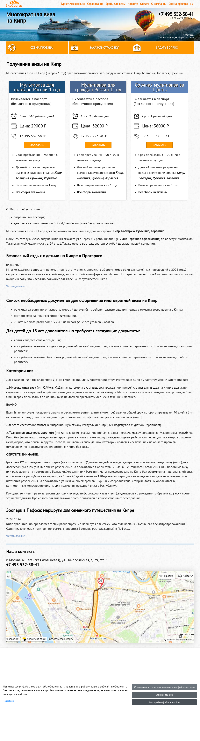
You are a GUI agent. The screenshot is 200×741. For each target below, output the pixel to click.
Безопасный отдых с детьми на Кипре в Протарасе (54, 255)
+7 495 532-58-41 (176, 14)
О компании (158, 4)
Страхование (95, 4)
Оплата (144, 4)
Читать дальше (15, 286)
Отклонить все (164, 694)
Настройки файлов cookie (164, 702)
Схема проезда (178, 4)
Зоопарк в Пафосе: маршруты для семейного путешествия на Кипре (70, 510)
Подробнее (8, 700)
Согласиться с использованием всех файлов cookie (164, 687)
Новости (132, 4)
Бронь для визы (115, 4)
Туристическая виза (73, 4)
